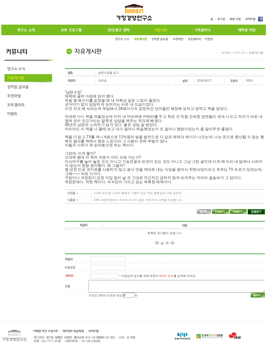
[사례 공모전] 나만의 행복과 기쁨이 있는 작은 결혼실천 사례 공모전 (138, 193)
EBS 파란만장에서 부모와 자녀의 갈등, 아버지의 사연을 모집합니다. (138, 199)
